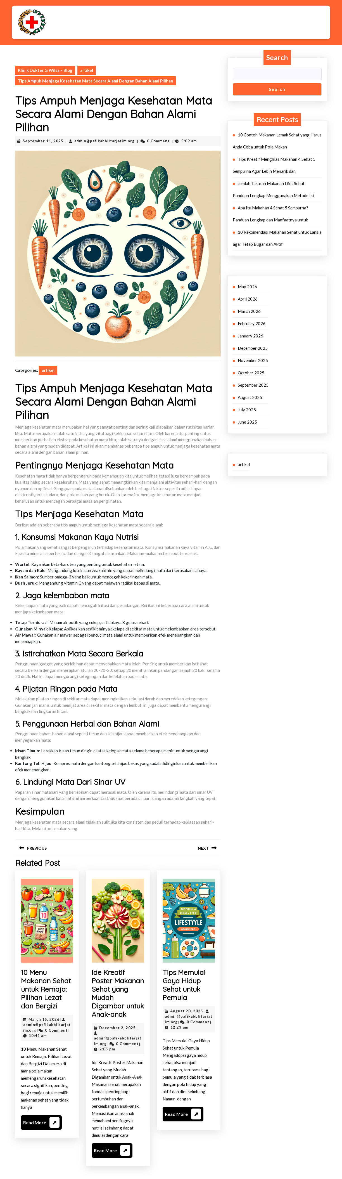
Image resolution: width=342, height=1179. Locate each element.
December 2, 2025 (117, 1028)
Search (277, 57)
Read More (41, 1123)
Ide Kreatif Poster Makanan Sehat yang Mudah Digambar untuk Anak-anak (118, 993)
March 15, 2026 (44, 1019)
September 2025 (253, 385)
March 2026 (249, 311)
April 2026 (248, 298)
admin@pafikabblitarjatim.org (104, 141)
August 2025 (250, 397)
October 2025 (251, 372)
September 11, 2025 (43, 141)
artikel (86, 70)
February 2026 (251, 323)
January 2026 (250, 335)
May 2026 (247, 286)
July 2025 (247, 409)
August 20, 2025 (186, 1011)
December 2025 (253, 348)
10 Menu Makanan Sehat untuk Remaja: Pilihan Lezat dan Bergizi (46, 989)
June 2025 (247, 421)
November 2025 (253, 360)
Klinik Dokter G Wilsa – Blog (45, 70)
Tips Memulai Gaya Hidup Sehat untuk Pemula (184, 985)
